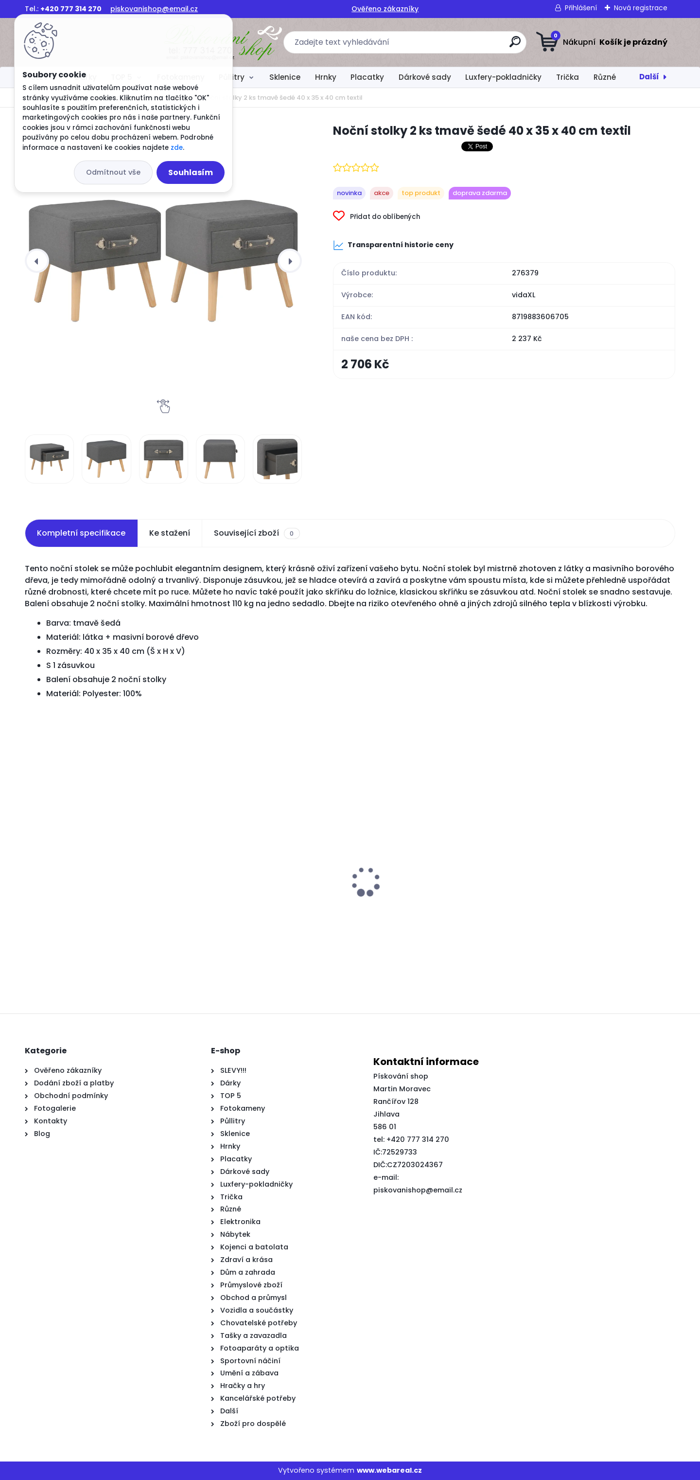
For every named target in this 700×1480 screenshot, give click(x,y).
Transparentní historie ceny (393, 245)
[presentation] (37, 261)
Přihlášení (581, 8)
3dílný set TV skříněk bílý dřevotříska (429, 914)
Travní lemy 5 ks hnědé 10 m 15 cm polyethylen (96, 918)
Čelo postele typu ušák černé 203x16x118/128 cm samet (250, 918)
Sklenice (284, 77)
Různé (605, 77)
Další (649, 77)
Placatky (367, 77)
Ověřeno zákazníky (385, 9)
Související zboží (256, 533)
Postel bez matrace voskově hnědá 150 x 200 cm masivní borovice (592, 918)
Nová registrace (640, 8)
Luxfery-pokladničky (503, 77)
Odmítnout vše (113, 172)
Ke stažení (169, 533)
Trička (567, 77)
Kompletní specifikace (81, 533)
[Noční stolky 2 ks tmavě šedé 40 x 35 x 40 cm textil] (163, 260)
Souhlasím (190, 172)
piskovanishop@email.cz (154, 9)
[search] (446, 45)
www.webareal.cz (389, 1470)
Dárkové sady (425, 77)
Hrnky (325, 77)
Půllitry (232, 77)
